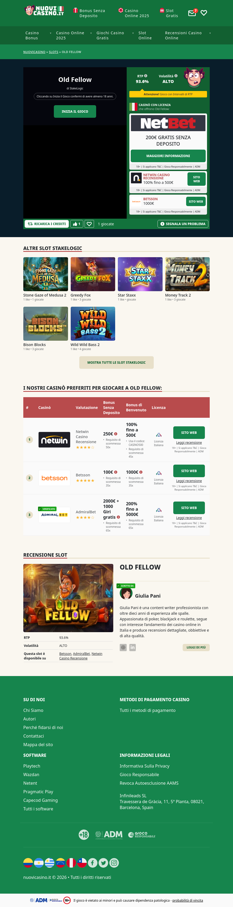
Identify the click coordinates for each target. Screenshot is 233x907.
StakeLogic (76, 88)
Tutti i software (38, 809)
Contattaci (33, 736)
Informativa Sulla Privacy (145, 766)
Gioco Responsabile (139, 774)
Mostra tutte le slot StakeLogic (116, 362)
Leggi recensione (189, 442)
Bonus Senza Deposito (92, 13)
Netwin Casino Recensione (80, 656)
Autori (29, 719)
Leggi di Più (196, 647)
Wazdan (31, 774)
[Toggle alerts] (192, 13)
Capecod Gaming (40, 800)
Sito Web (196, 179)
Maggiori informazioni (168, 156)
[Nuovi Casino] (44, 13)
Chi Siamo (33, 710)
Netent (30, 783)
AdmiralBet (81, 653)
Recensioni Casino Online (183, 35)
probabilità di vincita (187, 900)
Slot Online (145, 35)
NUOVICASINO (34, 52)
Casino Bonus (32, 35)
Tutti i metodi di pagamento (148, 710)
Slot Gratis (172, 13)
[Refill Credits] (47, 224)
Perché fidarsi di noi (43, 727)
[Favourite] (89, 224)
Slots (53, 52)
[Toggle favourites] (204, 13)
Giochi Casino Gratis (110, 35)
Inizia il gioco (75, 111)
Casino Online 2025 (137, 13)
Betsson (65, 653)
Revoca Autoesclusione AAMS (149, 783)
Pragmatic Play (38, 792)
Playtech (31, 766)
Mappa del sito (38, 744)
